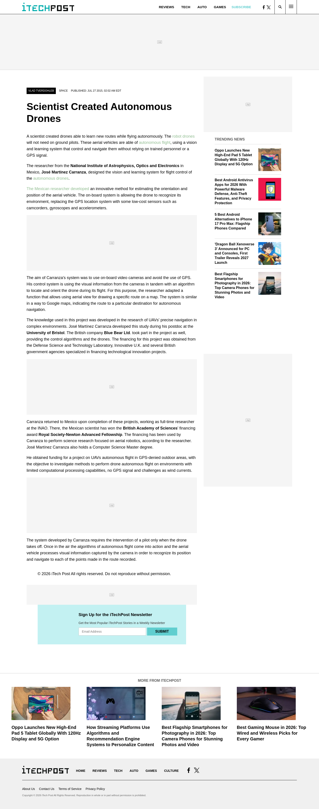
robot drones (183, 136)
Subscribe (241, 7)
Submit (162, 631)
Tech (185, 7)
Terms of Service (70, 789)
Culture (171, 770)
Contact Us (46, 789)
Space (63, 90)
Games (220, 7)
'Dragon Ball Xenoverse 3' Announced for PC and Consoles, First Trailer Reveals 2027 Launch (234, 253)
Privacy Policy (95, 789)
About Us (28, 789)
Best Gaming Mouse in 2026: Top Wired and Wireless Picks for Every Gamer (271, 733)
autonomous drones (50, 178)
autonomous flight (154, 142)
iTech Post (61, 574)
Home (80, 770)
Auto (202, 7)
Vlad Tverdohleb (41, 90)
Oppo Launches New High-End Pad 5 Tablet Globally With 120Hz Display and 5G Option (46, 733)
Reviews (166, 7)
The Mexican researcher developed (58, 189)
